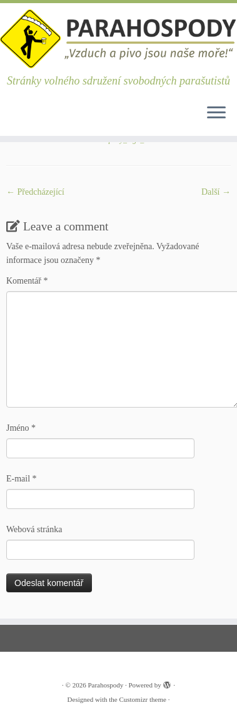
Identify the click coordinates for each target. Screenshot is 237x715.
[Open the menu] (216, 113)
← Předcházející (35, 192)
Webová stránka (34, 529)
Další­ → (216, 192)
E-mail (21, 478)
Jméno (21, 428)
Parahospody (105, 685)
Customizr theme (142, 699)
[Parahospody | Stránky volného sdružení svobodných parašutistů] (118, 38)
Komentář (27, 280)
